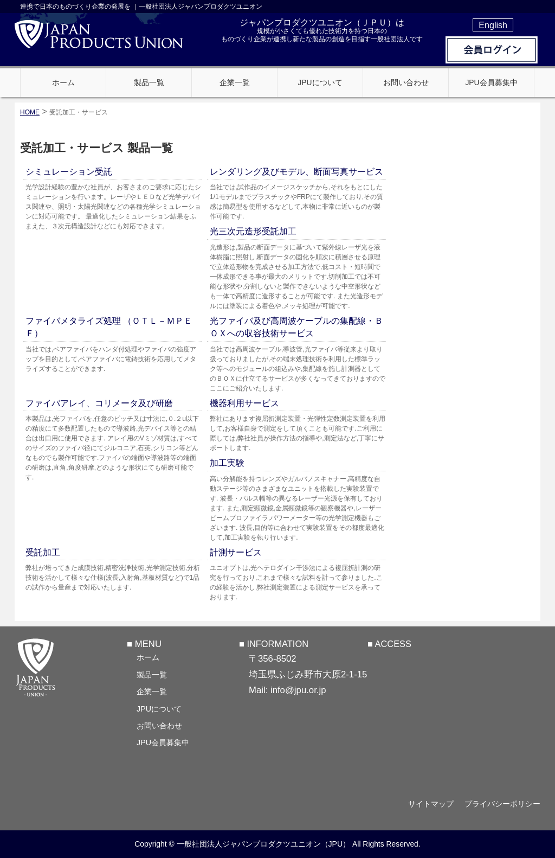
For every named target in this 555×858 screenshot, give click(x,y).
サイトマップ (430, 803)
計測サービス (236, 552)
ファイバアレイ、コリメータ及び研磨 (99, 403)
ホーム (148, 657)
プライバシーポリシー (502, 803)
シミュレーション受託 (68, 171)
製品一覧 (152, 674)
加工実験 (227, 463)
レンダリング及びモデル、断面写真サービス (296, 171)
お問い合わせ (159, 725)
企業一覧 (152, 691)
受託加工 (42, 552)
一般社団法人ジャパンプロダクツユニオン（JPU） (264, 844)
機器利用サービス (244, 403)
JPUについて (159, 709)
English (493, 25)
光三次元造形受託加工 (253, 231)
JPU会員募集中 (163, 742)
